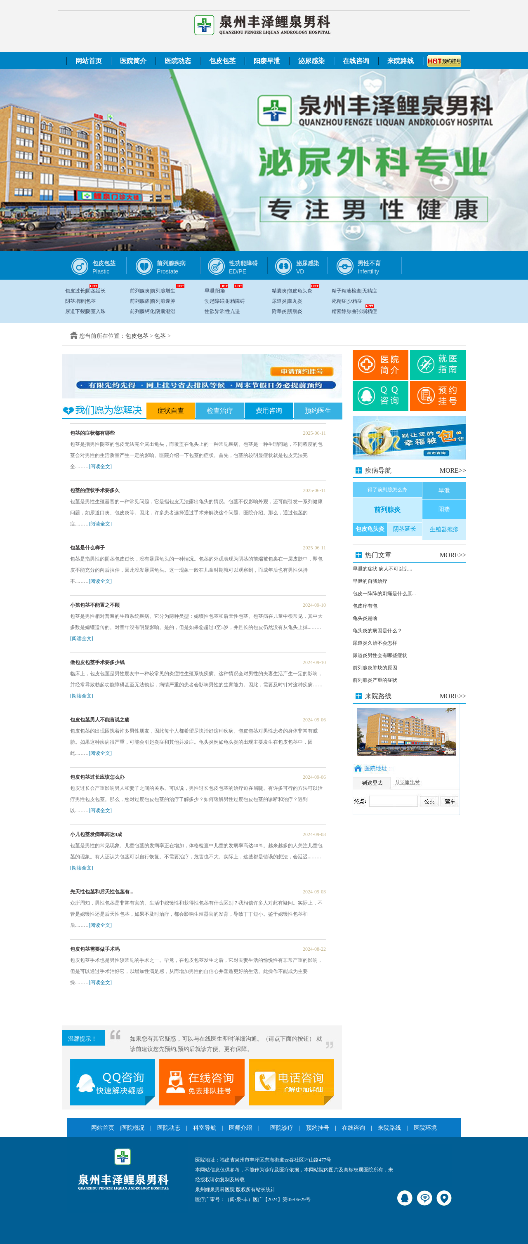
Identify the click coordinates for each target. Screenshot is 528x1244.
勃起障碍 (214, 301)
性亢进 (232, 311)
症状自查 (171, 410)
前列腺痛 (140, 301)
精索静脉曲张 (346, 311)
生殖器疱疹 (444, 529)
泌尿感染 (311, 60)
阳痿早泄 (267, 60)
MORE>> (453, 470)
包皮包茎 (222, 60)
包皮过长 (75, 291)
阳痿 (220, 291)
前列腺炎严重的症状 (375, 680)
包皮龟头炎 (300, 291)
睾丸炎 (295, 301)
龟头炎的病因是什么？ (377, 631)
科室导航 (204, 1128)
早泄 (209, 291)
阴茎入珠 (96, 311)
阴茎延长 (96, 291)
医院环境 (425, 1128)
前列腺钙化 (142, 311)
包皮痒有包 (365, 606)
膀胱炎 (295, 311)
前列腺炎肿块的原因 (375, 668)
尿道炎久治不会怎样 (375, 643)
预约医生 (318, 410)
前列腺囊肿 (163, 301)
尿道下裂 (75, 311)
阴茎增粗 (75, 301)
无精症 (369, 291)
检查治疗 (220, 410)
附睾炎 (279, 311)
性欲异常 (214, 311)
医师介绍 (240, 1128)
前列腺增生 (163, 291)
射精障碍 (235, 301)
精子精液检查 (346, 291)
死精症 (339, 301)
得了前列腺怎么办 (387, 489)
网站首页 (88, 60)
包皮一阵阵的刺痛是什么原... (384, 593)
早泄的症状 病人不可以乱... (382, 569)
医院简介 (133, 60)
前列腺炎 (140, 291)
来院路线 (400, 60)
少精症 (354, 301)
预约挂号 (317, 1128)
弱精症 (369, 311)
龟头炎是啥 (365, 618)
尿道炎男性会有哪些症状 (380, 655)
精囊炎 (279, 291)
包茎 (91, 301)
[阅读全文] (100, 466)
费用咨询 (269, 410)
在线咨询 (356, 60)
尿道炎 (279, 301)
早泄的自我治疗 (370, 581)
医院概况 (132, 1128)
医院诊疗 (281, 1128)
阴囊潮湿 (165, 311)
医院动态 (178, 60)
